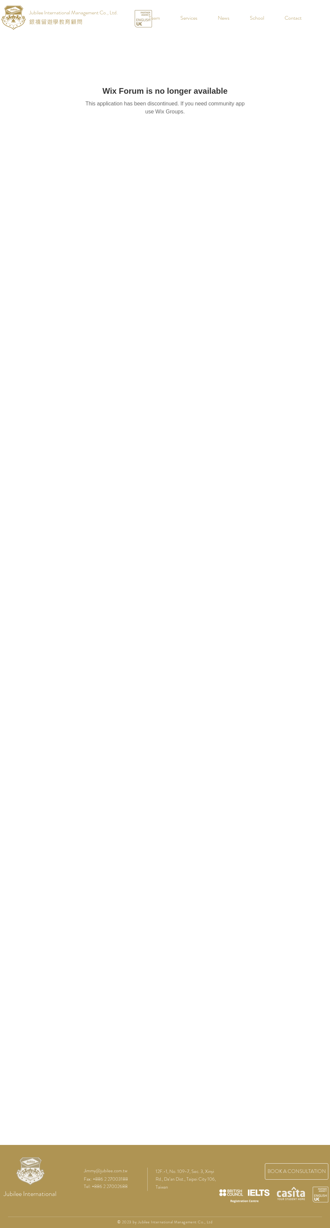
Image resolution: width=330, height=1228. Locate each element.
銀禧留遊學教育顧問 (56, 21)
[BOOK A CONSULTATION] (296, 1171)
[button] (251, 18)
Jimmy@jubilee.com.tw (105, 1170)
